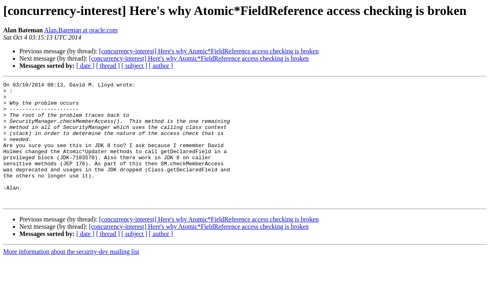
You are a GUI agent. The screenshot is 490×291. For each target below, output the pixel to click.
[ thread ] (108, 65)
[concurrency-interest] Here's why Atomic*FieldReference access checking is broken (208, 51)
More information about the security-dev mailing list (71, 275)
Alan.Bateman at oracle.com (80, 30)
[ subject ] (134, 65)
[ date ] (85, 65)
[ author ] (161, 65)
